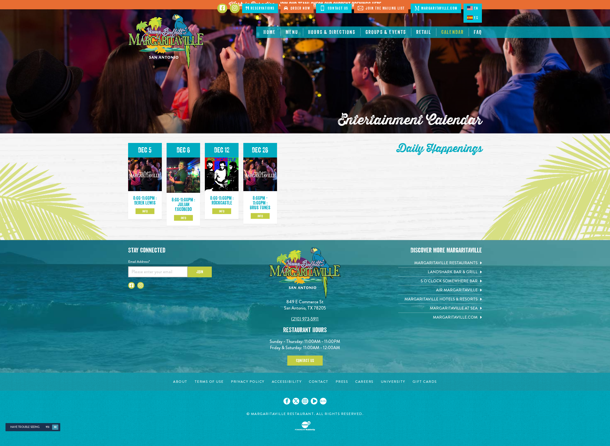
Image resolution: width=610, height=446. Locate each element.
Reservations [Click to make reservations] (260, 8)
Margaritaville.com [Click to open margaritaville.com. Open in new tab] (436, 8)
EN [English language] (472, 8)
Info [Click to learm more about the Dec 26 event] (260, 216)
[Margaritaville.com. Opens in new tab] (440, 317)
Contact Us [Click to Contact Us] (334, 8)
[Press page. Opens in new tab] (342, 381)
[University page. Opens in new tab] (393, 381)
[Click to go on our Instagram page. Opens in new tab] (305, 401)
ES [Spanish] (472, 18)
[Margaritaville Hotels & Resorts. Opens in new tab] (440, 299)
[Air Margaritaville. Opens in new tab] (440, 290)
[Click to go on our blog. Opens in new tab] (323, 401)
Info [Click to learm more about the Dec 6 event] (183, 218)
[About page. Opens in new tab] (180, 381)
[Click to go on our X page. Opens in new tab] (296, 401)
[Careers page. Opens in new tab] (364, 381)
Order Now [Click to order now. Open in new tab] (297, 8)
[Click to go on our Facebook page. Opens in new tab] (286, 401)
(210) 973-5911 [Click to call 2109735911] (305, 319)
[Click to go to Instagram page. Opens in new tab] (235, 8)
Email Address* (139, 261)
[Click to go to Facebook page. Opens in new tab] (222, 8)
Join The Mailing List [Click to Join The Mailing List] (381, 8)
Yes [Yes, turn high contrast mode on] (47, 427)
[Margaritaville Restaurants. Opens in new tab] (440, 262)
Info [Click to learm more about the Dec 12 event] (221, 211)
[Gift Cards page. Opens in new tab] (425, 381)
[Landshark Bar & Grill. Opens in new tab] (440, 272)
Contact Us (305, 360)
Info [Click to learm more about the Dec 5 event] (145, 211)
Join (199, 272)
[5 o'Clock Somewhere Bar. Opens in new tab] (440, 281)
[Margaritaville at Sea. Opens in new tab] (440, 308)
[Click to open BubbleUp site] (305, 426)
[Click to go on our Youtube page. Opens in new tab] (314, 401)
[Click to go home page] (166, 41)
